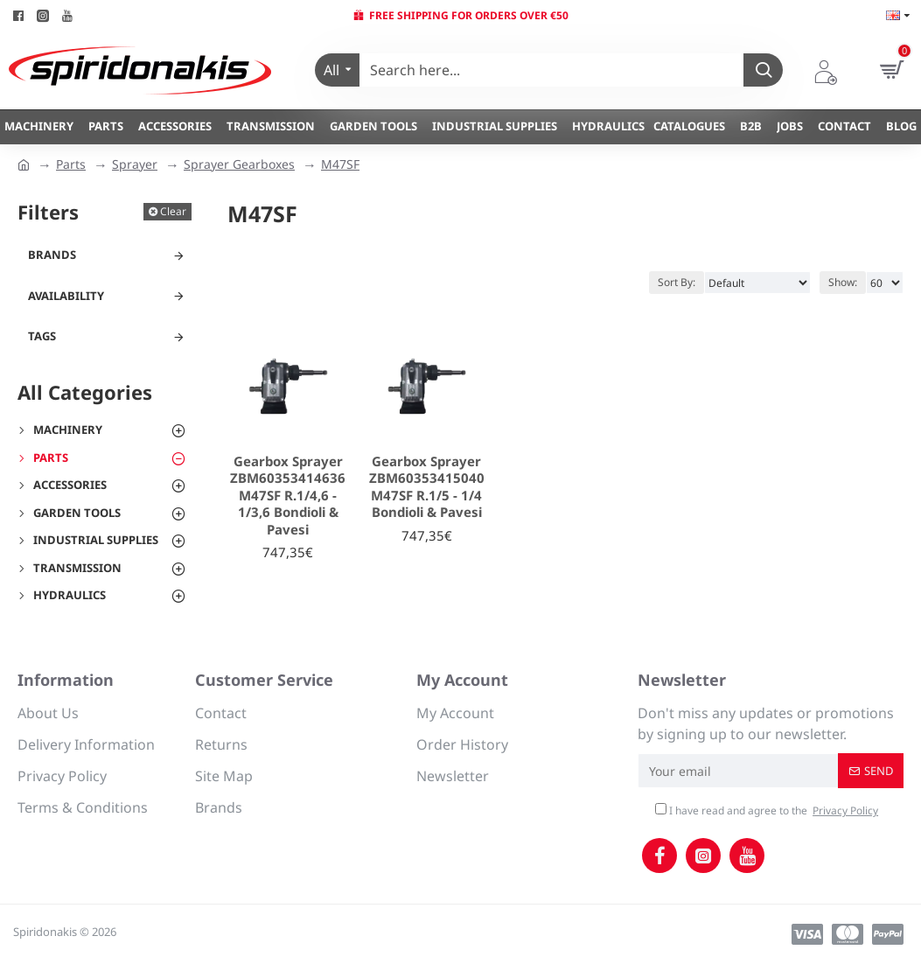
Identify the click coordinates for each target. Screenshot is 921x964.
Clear (173, 211)
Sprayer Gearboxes (239, 164)
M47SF (340, 164)
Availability (66, 296)
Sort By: (676, 282)
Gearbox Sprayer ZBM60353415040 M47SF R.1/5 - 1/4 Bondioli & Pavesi (427, 487)
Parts (71, 164)
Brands (52, 254)
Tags (42, 336)
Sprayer (134, 164)
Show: (842, 282)
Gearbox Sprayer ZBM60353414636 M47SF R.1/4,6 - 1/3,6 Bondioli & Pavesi (287, 495)
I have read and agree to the (768, 811)
